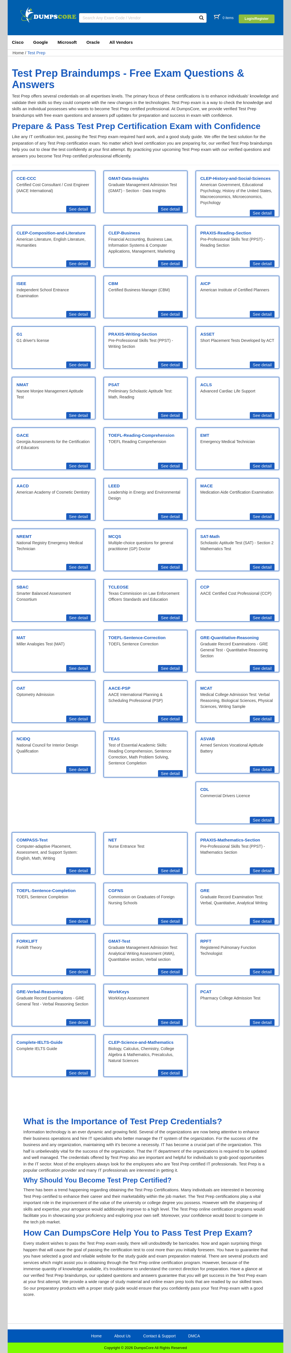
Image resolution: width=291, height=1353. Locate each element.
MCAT (206, 688)
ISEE (21, 283)
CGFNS (115, 890)
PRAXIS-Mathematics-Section (230, 839)
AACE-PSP (119, 688)
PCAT (206, 991)
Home (18, 52)
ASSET (207, 334)
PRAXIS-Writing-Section (132, 334)
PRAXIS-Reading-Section (225, 232)
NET (112, 839)
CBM (113, 283)
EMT (204, 435)
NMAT (22, 384)
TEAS (114, 738)
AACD (22, 485)
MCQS (114, 536)
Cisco (18, 42)
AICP (205, 283)
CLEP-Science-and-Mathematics (140, 1042)
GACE (22, 435)
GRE (205, 890)
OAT (20, 688)
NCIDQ (23, 738)
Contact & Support (159, 1336)
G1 (19, 334)
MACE (206, 485)
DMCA (194, 1336)
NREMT (24, 536)
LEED (114, 485)
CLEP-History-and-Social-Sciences (235, 178)
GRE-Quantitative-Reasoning (229, 637)
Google (40, 42)
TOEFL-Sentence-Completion (46, 890)
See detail (78, 209)
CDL (204, 789)
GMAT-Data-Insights (128, 178)
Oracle (93, 42)
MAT (20, 637)
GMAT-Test (119, 941)
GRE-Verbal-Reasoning (39, 991)
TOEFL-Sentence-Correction (136, 637)
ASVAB (207, 738)
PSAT (113, 384)
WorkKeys (118, 991)
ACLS (206, 384)
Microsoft (67, 42)
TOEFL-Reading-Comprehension (141, 435)
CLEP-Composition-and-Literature (51, 232)
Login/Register (257, 19)
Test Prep (36, 52)
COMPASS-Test (31, 839)
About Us (122, 1336)
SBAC (22, 587)
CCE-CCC (26, 178)
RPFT (205, 941)
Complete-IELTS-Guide (39, 1042)
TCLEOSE (118, 587)
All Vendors (121, 42)
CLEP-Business (124, 232)
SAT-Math (210, 536)
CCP (204, 587)
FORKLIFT (27, 941)
